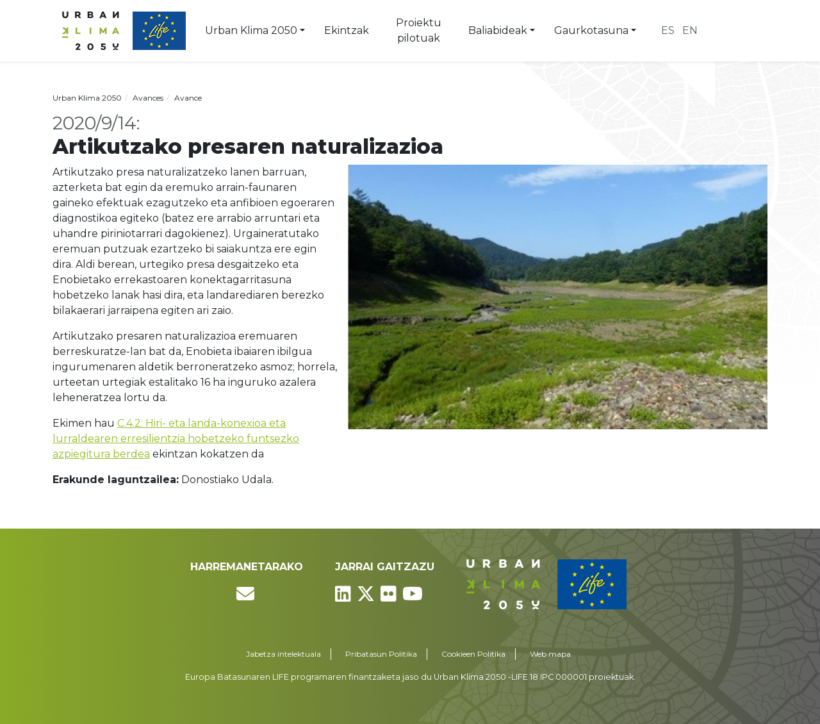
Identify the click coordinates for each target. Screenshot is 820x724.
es (668, 30)
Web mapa (550, 654)
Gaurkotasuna (591, 30)
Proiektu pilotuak (418, 30)
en (690, 30)
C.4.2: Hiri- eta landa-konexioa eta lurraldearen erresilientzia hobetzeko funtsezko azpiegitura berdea (176, 438)
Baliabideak (497, 30)
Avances (148, 98)
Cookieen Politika (473, 654)
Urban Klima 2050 (251, 30)
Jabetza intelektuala (283, 654)
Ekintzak (346, 30)
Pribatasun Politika (381, 654)
